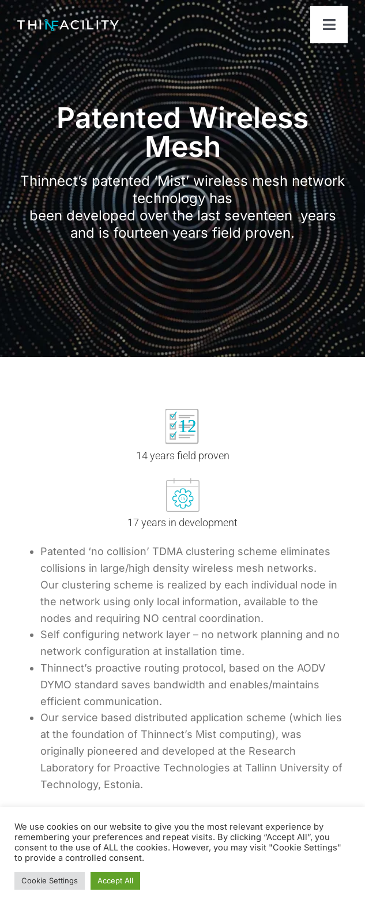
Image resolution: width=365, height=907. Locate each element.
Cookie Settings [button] (49, 880)
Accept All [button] (115, 880)
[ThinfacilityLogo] (68, 24)
